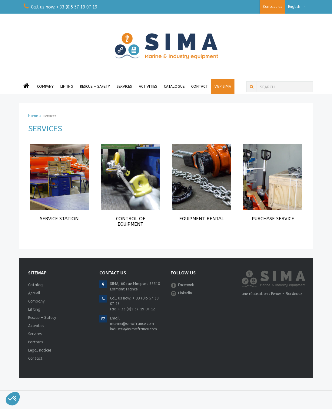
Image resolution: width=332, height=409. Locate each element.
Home (33, 116)
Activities (148, 86)
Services (124, 86)
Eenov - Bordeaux (286, 294)
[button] (12, 398)
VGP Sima (222, 86)
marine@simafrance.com (132, 324)
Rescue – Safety (95, 86)
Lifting (66, 86)
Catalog (35, 285)
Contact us (272, 7)
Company (45, 86)
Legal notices (39, 350)
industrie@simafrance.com (133, 329)
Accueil (34, 293)
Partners (35, 342)
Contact (199, 86)
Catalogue (174, 86)
